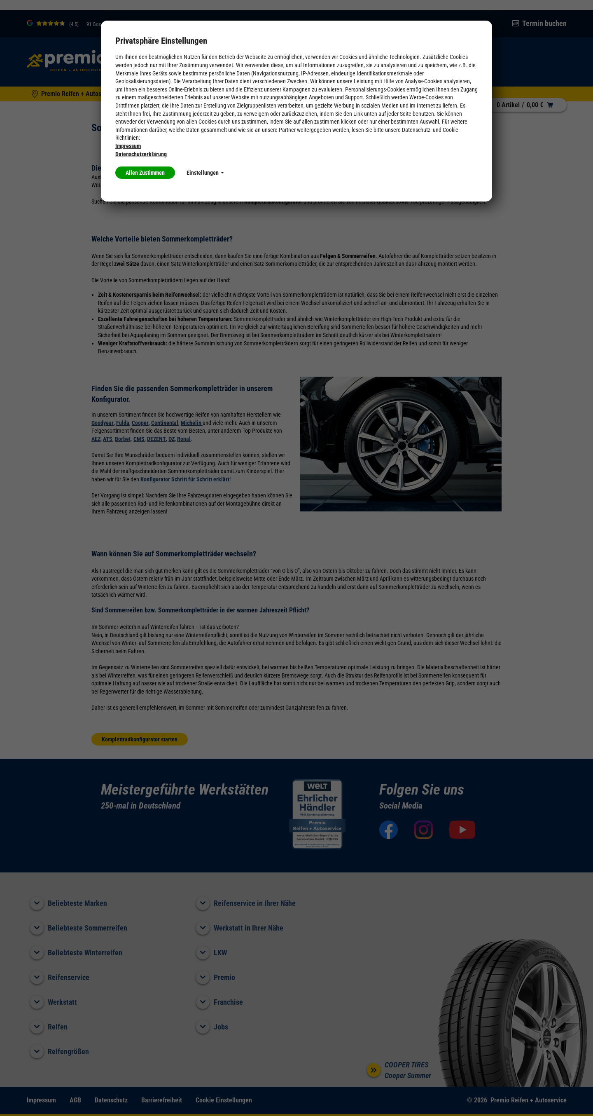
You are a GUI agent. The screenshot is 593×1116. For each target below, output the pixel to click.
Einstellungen (205, 172)
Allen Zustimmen (145, 172)
